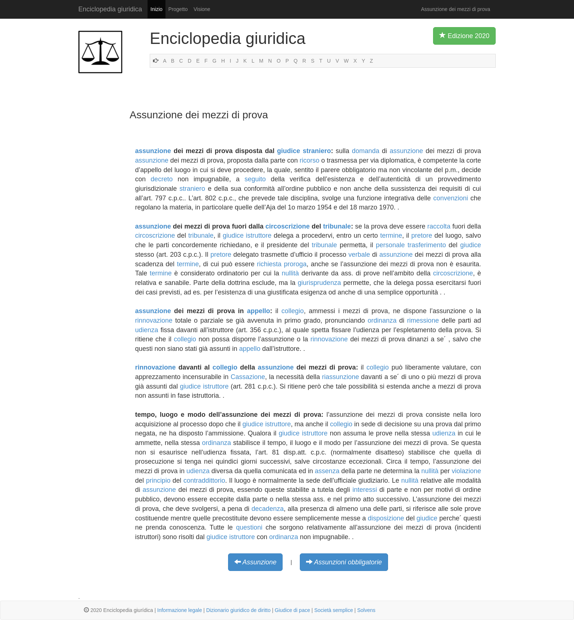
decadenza (267, 508)
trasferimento (426, 245)
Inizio (156, 9)
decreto (162, 179)
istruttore (259, 235)
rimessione (423, 320)
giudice (288, 151)
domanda (365, 151)
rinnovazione (153, 320)
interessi (365, 489)
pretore (421, 235)
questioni (249, 527)
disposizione (386, 518)
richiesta (269, 264)
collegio (293, 311)
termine (391, 235)
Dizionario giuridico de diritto (238, 610)
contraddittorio (204, 480)
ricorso (310, 160)
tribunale (337, 226)
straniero (317, 151)
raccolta (438, 226)
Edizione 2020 (464, 35)
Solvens (366, 610)
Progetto (178, 9)
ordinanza (382, 320)
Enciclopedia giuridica (110, 9)
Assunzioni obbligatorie (348, 562)
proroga (295, 264)
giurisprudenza (319, 282)
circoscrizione (287, 226)
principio (158, 480)
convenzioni (450, 198)
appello (258, 311)
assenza (327, 471)
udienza (146, 330)
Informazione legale (179, 610)
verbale (359, 254)
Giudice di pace (292, 610)
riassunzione (340, 377)
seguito (255, 179)
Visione (202, 9)
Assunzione (259, 562)
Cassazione (248, 377)
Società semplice (333, 610)
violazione (466, 471)
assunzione (153, 151)
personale (390, 245)
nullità (290, 273)
